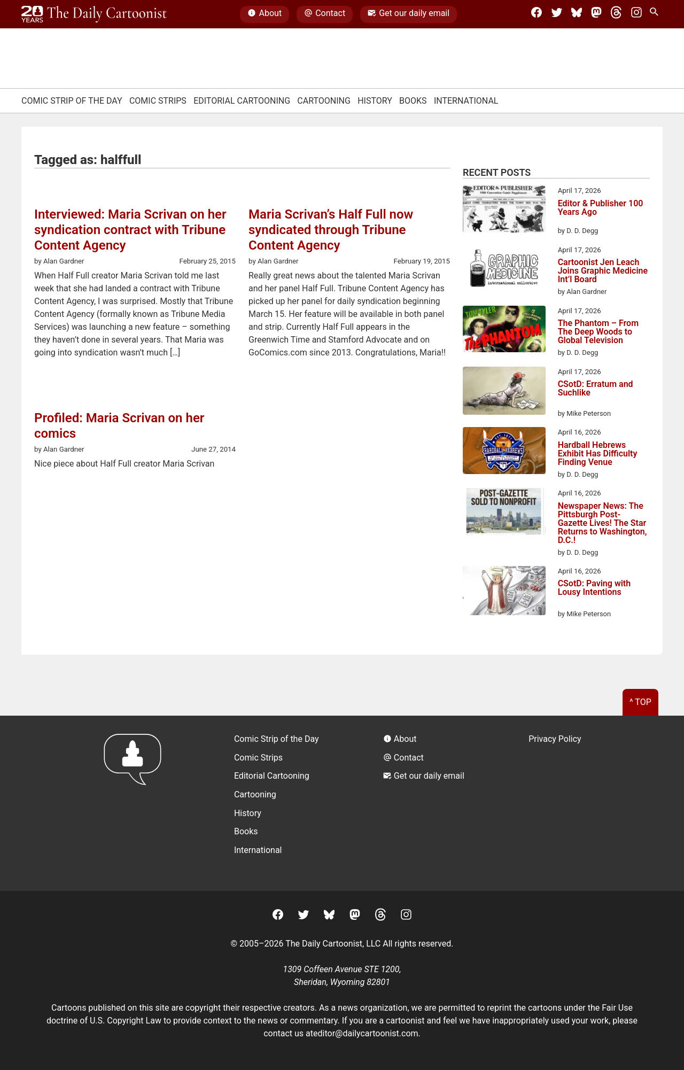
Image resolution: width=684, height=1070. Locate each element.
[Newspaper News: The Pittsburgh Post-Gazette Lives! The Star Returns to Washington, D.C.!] (504, 513)
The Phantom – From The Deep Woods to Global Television (598, 332)
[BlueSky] (576, 14)
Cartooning (324, 101)
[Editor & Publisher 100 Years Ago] (504, 210)
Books (413, 101)
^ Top (640, 702)
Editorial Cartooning (241, 101)
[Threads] (616, 14)
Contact (324, 14)
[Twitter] (556, 14)
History (374, 101)
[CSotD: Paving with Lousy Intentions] (504, 592)
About (264, 14)
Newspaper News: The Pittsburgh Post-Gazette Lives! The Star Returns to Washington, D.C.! (602, 523)
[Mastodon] (596, 14)
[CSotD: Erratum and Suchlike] (504, 393)
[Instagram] (636, 14)
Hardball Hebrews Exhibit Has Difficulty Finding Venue (598, 454)
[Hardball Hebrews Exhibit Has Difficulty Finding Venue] (504, 452)
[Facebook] (536, 14)
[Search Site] (656, 14)
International (466, 101)
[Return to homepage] (136, 803)
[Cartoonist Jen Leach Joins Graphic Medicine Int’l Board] (504, 270)
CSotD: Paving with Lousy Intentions (594, 588)
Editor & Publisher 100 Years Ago (600, 208)
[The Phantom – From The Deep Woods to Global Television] (504, 331)
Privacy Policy (554, 739)
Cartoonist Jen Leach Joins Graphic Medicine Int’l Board (603, 271)
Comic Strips (157, 101)
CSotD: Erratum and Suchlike (595, 389)
